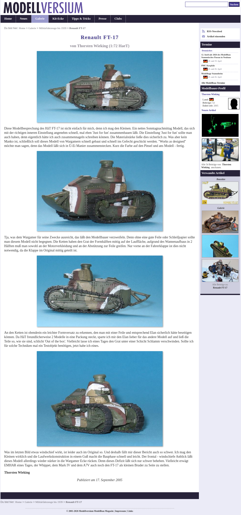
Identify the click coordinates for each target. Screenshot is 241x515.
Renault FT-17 (220, 287)
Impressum (120, 511)
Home (8, 18)
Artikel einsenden (216, 36)
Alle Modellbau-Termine (213, 83)
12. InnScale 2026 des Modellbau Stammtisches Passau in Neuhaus (216, 56)
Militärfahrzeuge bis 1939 (52, 28)
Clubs (118, 18)
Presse (102, 18)
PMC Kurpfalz (208, 65)
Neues (23, 18)
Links (130, 511)
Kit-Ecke (58, 18)
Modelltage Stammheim (212, 73)
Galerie (40, 18)
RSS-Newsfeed (214, 31)
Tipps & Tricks (81, 18)
